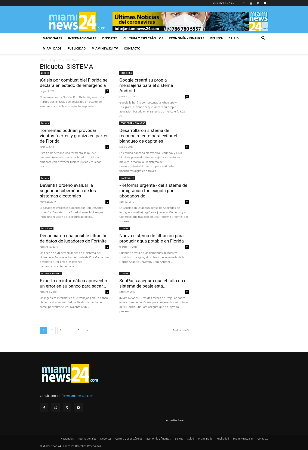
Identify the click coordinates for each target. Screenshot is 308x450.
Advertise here (175, 420)
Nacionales (52, 38)
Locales (45, 72)
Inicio (43, 60)
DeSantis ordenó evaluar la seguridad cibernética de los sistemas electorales (68, 191)
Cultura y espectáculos (143, 38)
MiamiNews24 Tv (105, 48)
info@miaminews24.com (76, 396)
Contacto (132, 48)
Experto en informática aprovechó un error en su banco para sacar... (73, 283)
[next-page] (87, 330)
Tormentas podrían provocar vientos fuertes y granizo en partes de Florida (74, 136)
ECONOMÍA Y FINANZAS (133, 123)
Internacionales (82, 38)
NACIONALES (127, 178)
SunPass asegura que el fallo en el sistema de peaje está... (153, 283)
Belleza (216, 38)
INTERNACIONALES (51, 273)
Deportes (109, 38)
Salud (234, 38)
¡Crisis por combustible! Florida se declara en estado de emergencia (74, 82)
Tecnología (126, 72)
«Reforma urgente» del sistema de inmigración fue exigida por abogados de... (153, 191)
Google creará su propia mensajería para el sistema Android (146, 85)
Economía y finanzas (186, 38)
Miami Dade (52, 48)
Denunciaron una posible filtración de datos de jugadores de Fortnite (74, 238)
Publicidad (76, 48)
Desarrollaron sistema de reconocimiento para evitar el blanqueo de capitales (148, 136)
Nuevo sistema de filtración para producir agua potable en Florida (151, 238)
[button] (263, 39)
